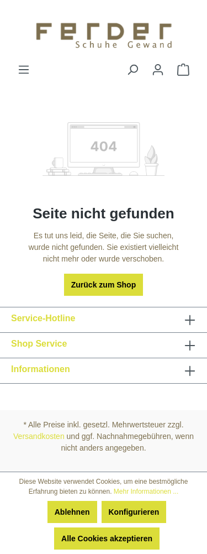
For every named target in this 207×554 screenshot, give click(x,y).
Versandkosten (39, 436)
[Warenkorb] (183, 69)
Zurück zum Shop (103, 284)
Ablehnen (72, 512)
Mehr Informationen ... (146, 491)
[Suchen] (132, 69)
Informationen (40, 369)
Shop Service (39, 343)
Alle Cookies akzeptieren (106, 538)
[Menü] (23, 69)
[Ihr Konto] (158, 69)
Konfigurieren (134, 512)
